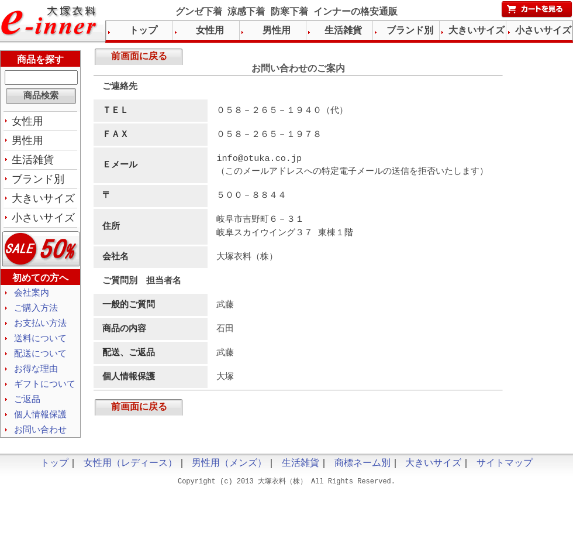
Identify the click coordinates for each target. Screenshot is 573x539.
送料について (40, 345)
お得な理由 (36, 376)
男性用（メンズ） (229, 474)
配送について (40, 360)
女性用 (27, 122)
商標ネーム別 (362, 474)
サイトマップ (505, 474)
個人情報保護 (40, 424)
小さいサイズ (43, 222)
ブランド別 (38, 182)
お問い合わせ (40, 439)
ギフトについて (44, 392)
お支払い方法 (40, 329)
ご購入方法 (36, 313)
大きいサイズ (43, 202)
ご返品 (27, 408)
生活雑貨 (33, 162)
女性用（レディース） (130, 474)
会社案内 (31, 297)
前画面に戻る (139, 58)
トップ (143, 31)
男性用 (27, 142)
